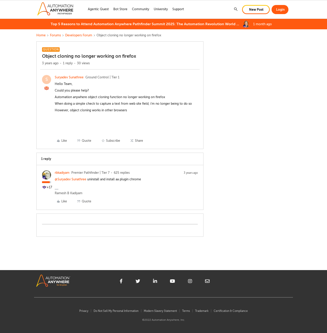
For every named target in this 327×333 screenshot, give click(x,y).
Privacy (83, 311)
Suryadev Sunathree (69, 77)
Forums (55, 35)
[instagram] (190, 281)
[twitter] (138, 281)
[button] (256, 9)
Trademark (201, 311)
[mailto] (207, 281)
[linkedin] (155, 281)
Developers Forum (78, 35)
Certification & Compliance (231, 311)
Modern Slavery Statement (160, 311)
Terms (186, 311)
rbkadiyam (62, 172)
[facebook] (121, 281)
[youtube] (172, 281)
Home (41, 35)
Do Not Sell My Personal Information (116, 311)
